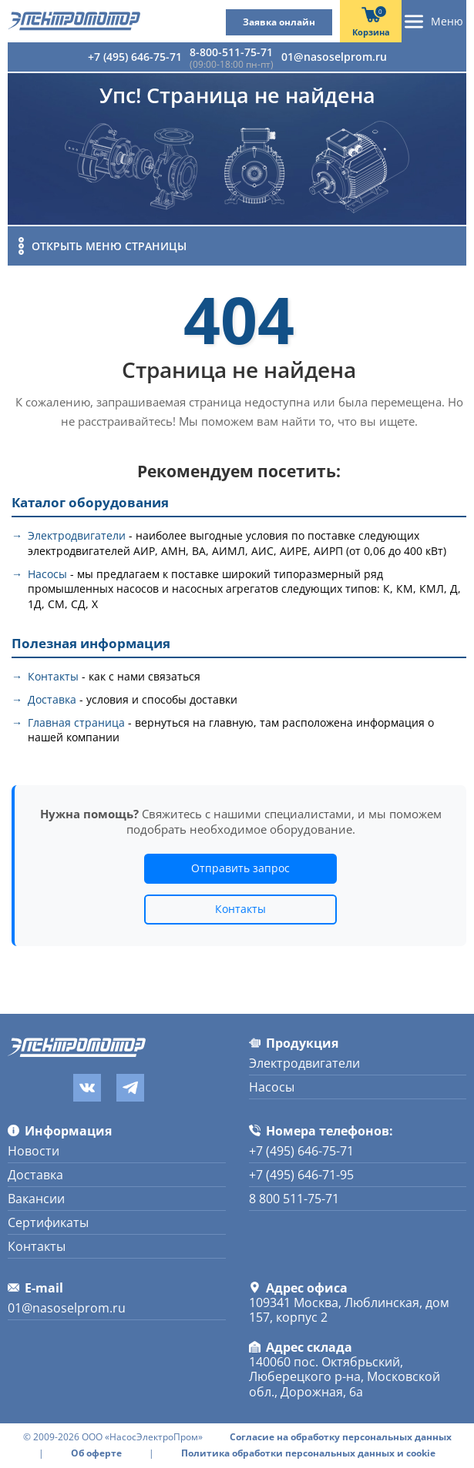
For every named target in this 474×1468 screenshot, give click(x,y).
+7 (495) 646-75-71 (135, 56)
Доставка (52, 699)
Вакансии (36, 1198)
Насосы (47, 574)
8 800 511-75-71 (294, 1198)
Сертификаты (48, 1222)
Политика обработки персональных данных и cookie (308, 1453)
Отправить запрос (240, 868)
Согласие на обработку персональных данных (341, 1437)
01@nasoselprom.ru (334, 56)
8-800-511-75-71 (231, 52)
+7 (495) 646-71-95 (301, 1174)
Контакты (53, 676)
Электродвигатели (77, 535)
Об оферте (96, 1453)
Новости (33, 1150)
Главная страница (76, 722)
